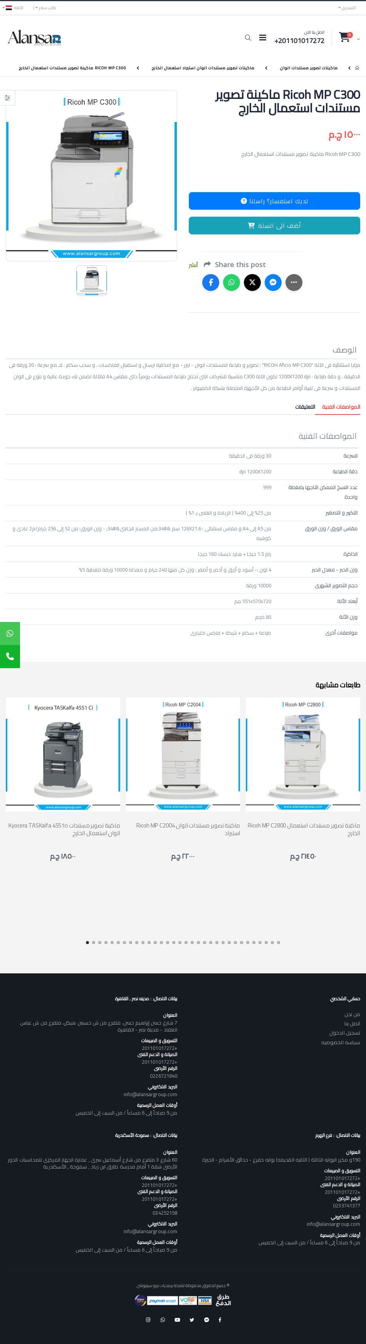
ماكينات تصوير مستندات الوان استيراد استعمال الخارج (203, 68)
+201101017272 (159, 1048)
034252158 (165, 1212)
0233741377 (346, 1205)
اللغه (15, 8)
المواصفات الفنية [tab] (337, 407)
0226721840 (163, 1075)
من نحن (352, 1014)
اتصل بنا (352, 1023)
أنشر (193, 265)
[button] (248, 37)
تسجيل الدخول (344, 1032)
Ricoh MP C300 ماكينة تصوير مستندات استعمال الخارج (72, 68)
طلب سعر (47, 8)
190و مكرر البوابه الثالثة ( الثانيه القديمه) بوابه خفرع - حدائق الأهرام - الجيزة (281, 1159)
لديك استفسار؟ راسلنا (274, 201)
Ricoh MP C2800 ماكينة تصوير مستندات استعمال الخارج (304, 829)
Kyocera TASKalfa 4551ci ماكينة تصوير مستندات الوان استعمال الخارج (64, 829)
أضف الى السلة (274, 225)
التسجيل (349, 8)
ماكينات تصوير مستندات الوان (309, 68)
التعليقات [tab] (305, 407)
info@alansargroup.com (150, 1094)
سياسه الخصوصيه (340, 1042)
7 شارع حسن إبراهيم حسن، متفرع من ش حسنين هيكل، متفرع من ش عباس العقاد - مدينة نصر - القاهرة (98, 1026)
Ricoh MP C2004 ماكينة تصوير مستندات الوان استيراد (188, 829)
